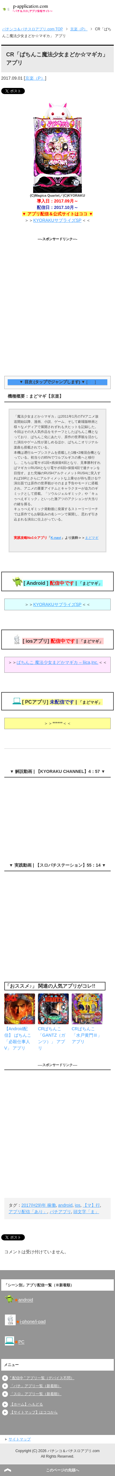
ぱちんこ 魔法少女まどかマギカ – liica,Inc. (57, 662)
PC (21, 1342)
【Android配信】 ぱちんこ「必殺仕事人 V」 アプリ (17, 1038)
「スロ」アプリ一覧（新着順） (35, 1394)
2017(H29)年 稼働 (38, 1205)
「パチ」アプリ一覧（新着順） (35, 1386)
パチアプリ (60, 1211)
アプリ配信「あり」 (28, 1211)
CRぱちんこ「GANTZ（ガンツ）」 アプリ (51, 1038)
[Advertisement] (57, 299)
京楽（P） (35, 78)
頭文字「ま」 (86, 1211)
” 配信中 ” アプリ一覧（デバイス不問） (42, 1378)
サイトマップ (20, 1439)
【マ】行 (91, 1205)
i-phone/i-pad (33, 1321)
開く (91, 382)
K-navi (56, 537)
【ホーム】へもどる (26, 1404)
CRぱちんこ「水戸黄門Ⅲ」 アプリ (87, 1035)
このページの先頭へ (62, 1470)
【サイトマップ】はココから (34, 1412)
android (65, 1205)
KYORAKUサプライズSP (57, 220)
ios (77, 1205)
